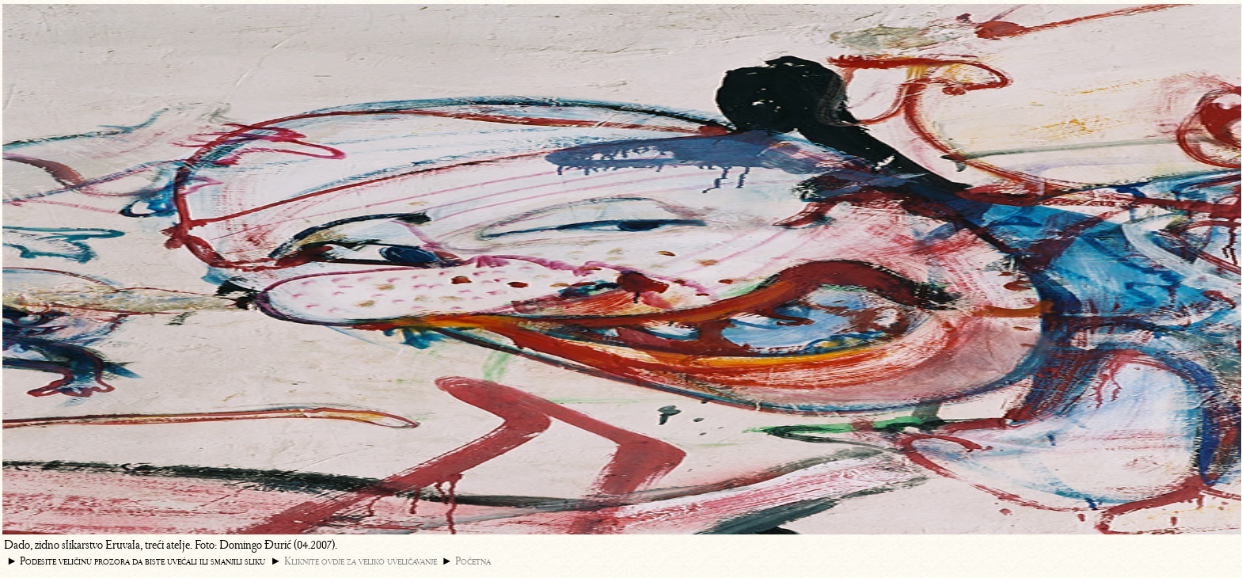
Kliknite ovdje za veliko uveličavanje (360, 560)
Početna (473, 560)
